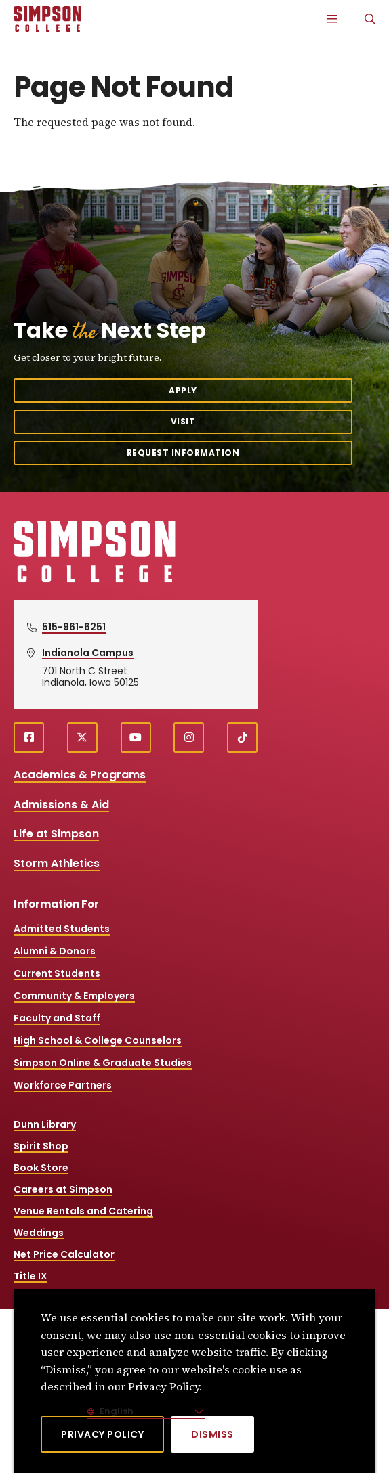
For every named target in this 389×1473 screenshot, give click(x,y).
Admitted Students (62, 929)
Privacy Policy (102, 1434)
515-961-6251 (74, 627)
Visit (183, 421)
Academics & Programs (80, 775)
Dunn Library (45, 1124)
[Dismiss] (212, 1434)
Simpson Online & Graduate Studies (103, 1063)
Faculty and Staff (57, 1018)
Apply (183, 390)
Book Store (41, 1167)
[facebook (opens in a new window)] (29, 737)
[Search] (370, 19)
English (116, 1411)
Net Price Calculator (64, 1254)
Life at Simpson (56, 833)
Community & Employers (74, 996)
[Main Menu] (332, 19)
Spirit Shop (41, 1146)
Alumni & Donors (55, 951)
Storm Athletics (57, 863)
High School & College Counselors (98, 1040)
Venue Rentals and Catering (83, 1211)
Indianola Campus (88, 652)
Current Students (57, 973)
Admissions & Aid (61, 804)
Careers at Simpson (63, 1189)
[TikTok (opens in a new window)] (242, 737)
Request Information (183, 452)
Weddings (39, 1232)
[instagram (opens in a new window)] (188, 737)
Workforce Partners (63, 1085)
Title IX (30, 1276)
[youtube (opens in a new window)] (136, 737)
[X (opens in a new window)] (82, 737)
